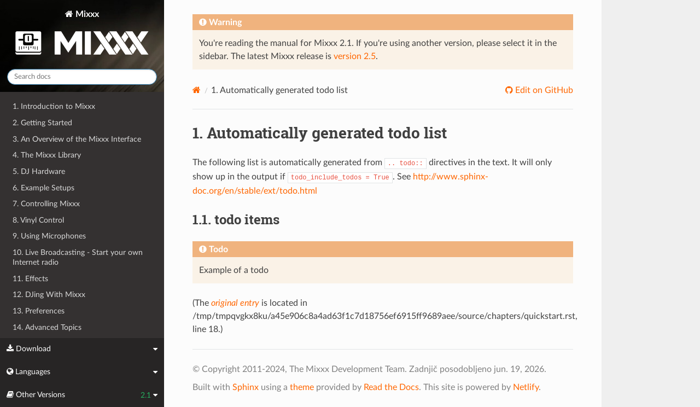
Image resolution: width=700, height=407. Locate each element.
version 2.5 (355, 56)
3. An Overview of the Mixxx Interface (77, 139)
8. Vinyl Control (38, 220)
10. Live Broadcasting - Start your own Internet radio (78, 257)
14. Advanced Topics (47, 327)
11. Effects (30, 279)
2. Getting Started (42, 123)
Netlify (526, 387)
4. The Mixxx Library (47, 155)
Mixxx (82, 35)
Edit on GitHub (543, 90)
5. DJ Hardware (39, 171)
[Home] (196, 90)
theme (302, 387)
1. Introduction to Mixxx (54, 106)
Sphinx (245, 387)
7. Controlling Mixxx (46, 204)
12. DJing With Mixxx (49, 294)
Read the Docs (391, 387)
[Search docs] (82, 77)
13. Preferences (39, 311)
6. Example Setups (43, 188)
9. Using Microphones (49, 236)
